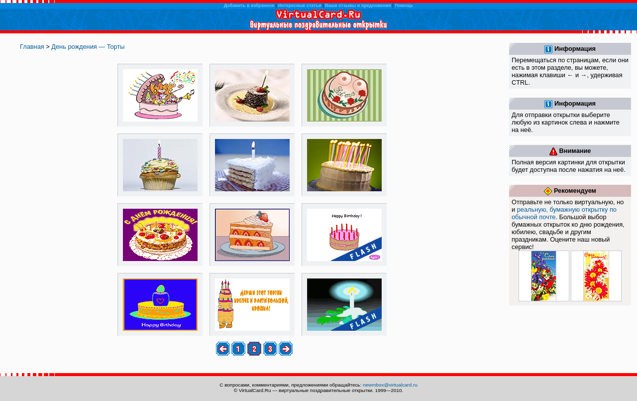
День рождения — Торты (87, 46)
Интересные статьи (299, 5)
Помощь (404, 5)
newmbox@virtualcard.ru (390, 385)
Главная (32, 46)
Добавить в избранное (249, 5)
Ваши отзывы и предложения (358, 5)
